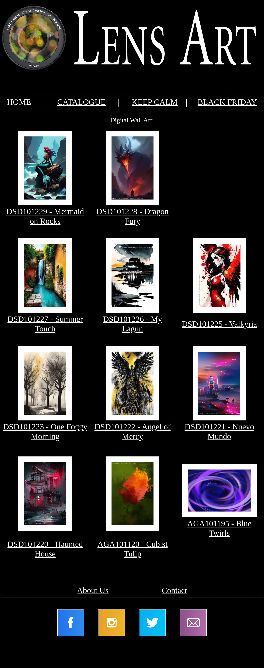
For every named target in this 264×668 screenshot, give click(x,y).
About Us (93, 590)
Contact (174, 590)
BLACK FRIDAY (227, 102)
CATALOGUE (81, 102)
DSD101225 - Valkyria (219, 324)
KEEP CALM (155, 102)
